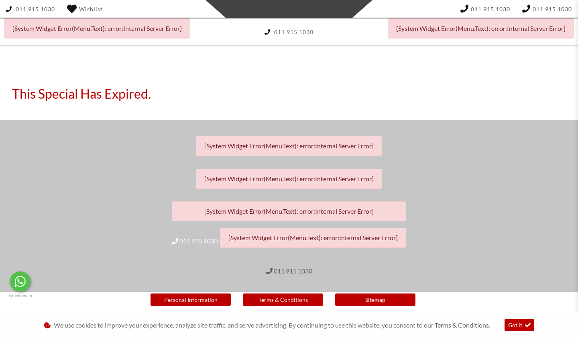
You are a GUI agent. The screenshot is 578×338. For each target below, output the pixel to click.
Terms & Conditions (283, 299)
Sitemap (375, 299)
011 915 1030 (35, 9)
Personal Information (191, 299)
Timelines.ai (20, 295)
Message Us (60, 281)
